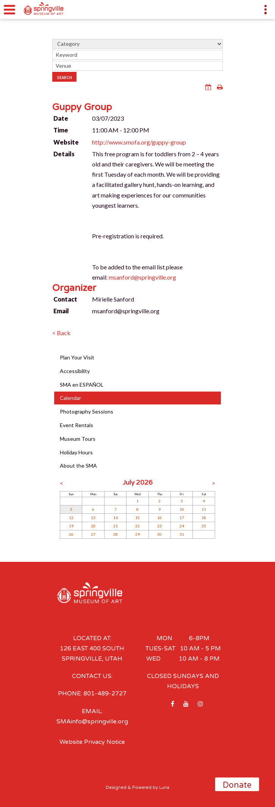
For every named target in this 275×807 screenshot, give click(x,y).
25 (204, 526)
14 (115, 517)
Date (60, 118)
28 (115, 534)
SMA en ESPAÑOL (81, 384)
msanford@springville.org (142, 277)
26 (71, 534)
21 (115, 526)
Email (61, 310)
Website (66, 142)
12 (71, 517)
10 (182, 509)
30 (159, 534)
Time (60, 130)
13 (93, 517)
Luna (164, 787)
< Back (61, 332)
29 (137, 534)
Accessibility (75, 371)
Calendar (70, 398)
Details (64, 153)
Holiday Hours (76, 452)
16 (159, 517)
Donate (237, 785)
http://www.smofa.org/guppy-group (139, 142)
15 (137, 517)
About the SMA (78, 465)
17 (182, 517)
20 (93, 526)
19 (71, 526)
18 (204, 517)
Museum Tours (77, 438)
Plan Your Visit (77, 357)
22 (137, 526)
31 (182, 534)
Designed (116, 787)
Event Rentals (76, 425)
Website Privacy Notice (92, 742)
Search (64, 77)
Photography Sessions (86, 411)
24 (182, 526)
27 (93, 534)
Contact (65, 299)
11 (204, 509)
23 (159, 526)
